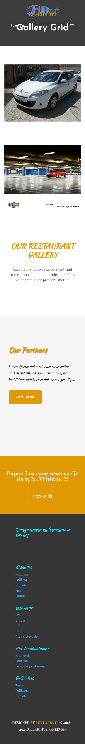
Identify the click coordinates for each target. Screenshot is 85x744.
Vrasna (20, 620)
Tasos (19, 685)
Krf (17, 626)
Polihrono (22, 580)
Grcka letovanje (26, 636)
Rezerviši (42, 496)
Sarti (18, 590)
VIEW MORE (25, 397)
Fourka (20, 596)
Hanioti (20, 585)
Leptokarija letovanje (30, 666)
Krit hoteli (22, 655)
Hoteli (19, 631)
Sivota (19, 615)
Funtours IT (47, 722)
